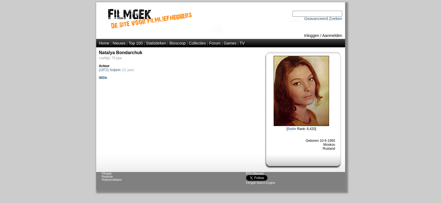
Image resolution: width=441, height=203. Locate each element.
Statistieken (156, 43)
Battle (291, 129)
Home (104, 43)
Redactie (107, 176)
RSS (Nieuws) (255, 173)
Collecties (197, 43)
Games (230, 43)
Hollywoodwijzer (112, 179)
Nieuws (118, 43)
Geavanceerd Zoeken (323, 18)
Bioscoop (177, 43)
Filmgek (107, 173)
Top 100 (136, 43)
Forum (214, 43)
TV (242, 43)
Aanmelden (332, 35)
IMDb (103, 78)
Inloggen (311, 35)
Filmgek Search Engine (260, 182)
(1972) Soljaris (110, 70)
